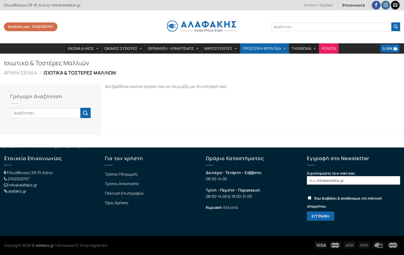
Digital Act (98, 245)
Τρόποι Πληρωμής (121, 174)
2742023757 (19, 179)
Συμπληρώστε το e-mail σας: (353, 178)
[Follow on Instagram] (385, 5)
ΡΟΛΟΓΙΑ (329, 48)
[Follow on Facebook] (376, 5)
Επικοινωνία (353, 5)
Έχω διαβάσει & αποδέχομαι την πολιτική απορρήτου (344, 202)
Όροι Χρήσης (116, 202)
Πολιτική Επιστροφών (124, 193)
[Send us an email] (395, 5)
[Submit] (395, 26)
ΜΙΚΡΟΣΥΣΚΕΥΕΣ (220, 48)
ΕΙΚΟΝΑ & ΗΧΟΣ (83, 48)
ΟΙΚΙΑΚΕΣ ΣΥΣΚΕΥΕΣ (123, 48)
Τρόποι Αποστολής (122, 183)
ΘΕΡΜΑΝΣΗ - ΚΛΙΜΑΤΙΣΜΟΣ (173, 48)
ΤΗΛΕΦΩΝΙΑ (304, 48)
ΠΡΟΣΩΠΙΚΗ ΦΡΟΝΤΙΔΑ (264, 48)
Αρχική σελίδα (20, 72)
